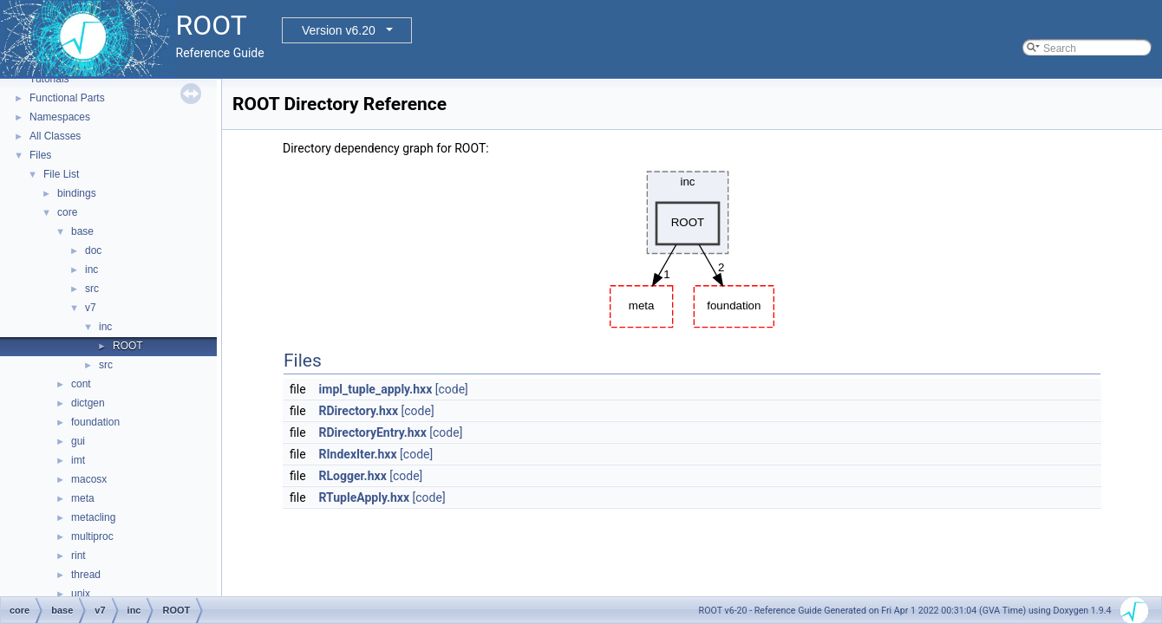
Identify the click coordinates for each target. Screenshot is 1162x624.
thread (86, 575)
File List (61, 174)
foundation (95, 422)
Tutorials (49, 79)
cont (81, 384)
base (82, 231)
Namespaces (59, 117)
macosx (89, 479)
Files (40, 155)
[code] (451, 389)
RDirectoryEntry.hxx (373, 432)
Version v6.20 (338, 30)
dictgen (88, 403)
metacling (93, 517)
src (92, 289)
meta (83, 498)
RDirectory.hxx (359, 411)
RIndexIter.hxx (358, 454)
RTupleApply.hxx (364, 497)
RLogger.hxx (353, 476)
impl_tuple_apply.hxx (376, 389)
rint (78, 555)
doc (93, 250)
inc (91, 269)
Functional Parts (67, 98)
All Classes (55, 136)
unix (80, 594)
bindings (76, 193)
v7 (90, 308)
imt (78, 460)
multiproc (92, 536)
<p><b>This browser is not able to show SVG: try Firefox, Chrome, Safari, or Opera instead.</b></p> (692, 245)
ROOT (128, 346)
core (67, 212)
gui (78, 441)
